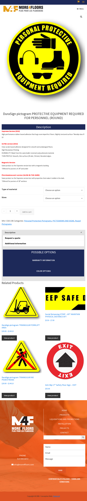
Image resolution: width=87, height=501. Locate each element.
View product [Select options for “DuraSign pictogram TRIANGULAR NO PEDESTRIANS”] (9, 395)
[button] (81, 17)
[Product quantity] (10, 211)
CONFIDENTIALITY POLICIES (59, 479)
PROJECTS (64, 428)
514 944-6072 (22, 458)
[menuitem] (83, 1)
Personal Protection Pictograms (38, 220)
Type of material (9, 189)
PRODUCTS (64, 414)
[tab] (43, 232)
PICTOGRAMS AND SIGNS (63, 220)
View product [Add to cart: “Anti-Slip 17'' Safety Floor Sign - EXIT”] (52, 395)
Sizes (4, 197)
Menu (81, 9)
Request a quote (12, 238)
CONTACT (64, 432)
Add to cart (26, 212)
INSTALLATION (64, 423)
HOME (64, 410)
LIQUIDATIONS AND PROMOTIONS (64, 419)
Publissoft (56, 496)
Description (10, 232)
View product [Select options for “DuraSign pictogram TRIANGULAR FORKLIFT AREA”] (9, 338)
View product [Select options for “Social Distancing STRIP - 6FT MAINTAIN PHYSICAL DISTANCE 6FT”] (52, 338)
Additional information (15, 243)
